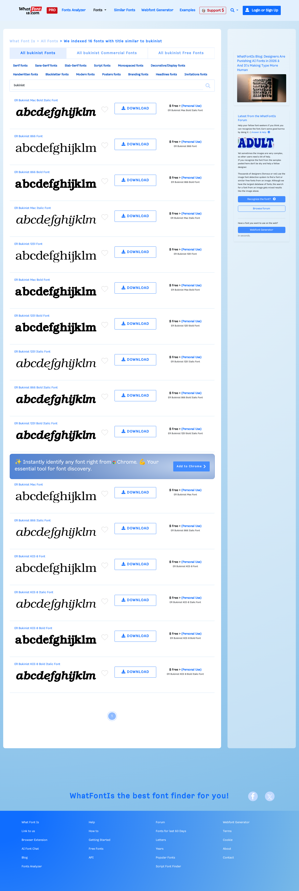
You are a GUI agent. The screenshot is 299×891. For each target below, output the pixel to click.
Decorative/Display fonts (168, 65)
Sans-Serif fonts (46, 65)
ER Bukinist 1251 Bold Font (31, 315)
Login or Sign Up (261, 10)
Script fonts (102, 65)
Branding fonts (138, 74)
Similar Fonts (124, 10)
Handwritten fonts (25, 74)
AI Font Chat (30, 848)
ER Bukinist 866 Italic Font (32, 520)
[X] (270, 796)
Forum (160, 822)
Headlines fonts (166, 74)
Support (213, 10)
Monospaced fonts (130, 65)
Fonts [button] (98, 10)
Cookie (228, 840)
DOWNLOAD (135, 108)
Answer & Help (261, 132)
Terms (227, 831)
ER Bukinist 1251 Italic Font (32, 351)
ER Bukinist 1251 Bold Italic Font (35, 423)
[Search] (208, 85)
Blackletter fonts (56, 74)
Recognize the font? (261, 199)
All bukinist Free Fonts (181, 53)
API (91, 857)
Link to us (28, 831)
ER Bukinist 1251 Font (28, 244)
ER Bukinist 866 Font (28, 136)
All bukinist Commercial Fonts (107, 53)
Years (159, 848)
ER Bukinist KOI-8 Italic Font (33, 592)
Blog (25, 857)
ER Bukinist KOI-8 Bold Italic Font (37, 664)
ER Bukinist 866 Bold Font (32, 172)
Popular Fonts (165, 857)
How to (94, 831)
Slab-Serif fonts (75, 65)
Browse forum (261, 208)
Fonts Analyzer (74, 10)
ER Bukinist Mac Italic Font (32, 208)
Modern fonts (85, 74)
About (227, 848)
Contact (228, 857)
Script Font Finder (168, 866)
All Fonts (49, 41)
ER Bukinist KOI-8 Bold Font (33, 628)
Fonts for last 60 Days (171, 831)
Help (92, 822)
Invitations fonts (195, 74)
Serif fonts (20, 65)
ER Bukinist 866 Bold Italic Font (36, 387)
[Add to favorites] (104, 109)
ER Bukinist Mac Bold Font (32, 280)
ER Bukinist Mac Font (28, 484)
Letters (161, 840)
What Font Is (22, 41)
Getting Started (99, 840)
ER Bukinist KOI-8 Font (29, 556)
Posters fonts (111, 74)
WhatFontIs (92, 796)
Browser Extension (34, 840)
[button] (234, 10)
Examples (187, 10)
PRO (52, 10)
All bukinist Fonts (37, 53)
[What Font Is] (30, 10)
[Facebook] (253, 796)
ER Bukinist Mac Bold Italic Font (36, 100)
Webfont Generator (157, 10)
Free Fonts (96, 848)
